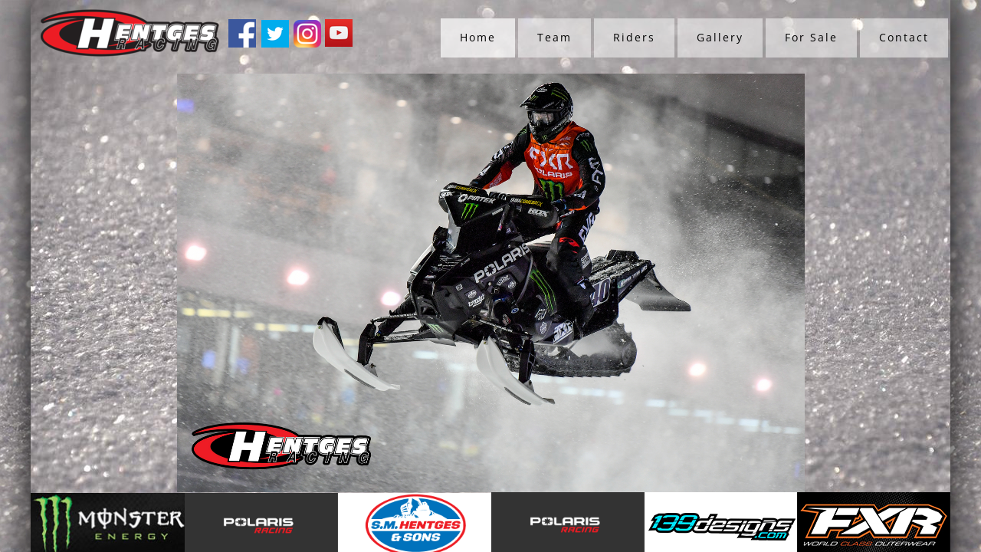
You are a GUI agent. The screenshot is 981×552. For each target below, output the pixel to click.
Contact (904, 37)
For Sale (811, 37)
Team (554, 37)
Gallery (720, 37)
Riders (634, 37)
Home (478, 37)
